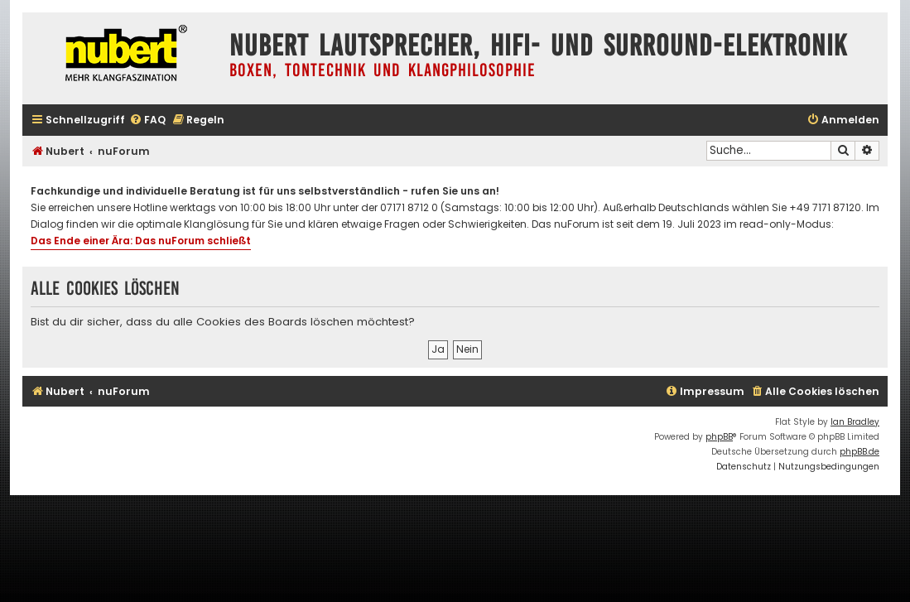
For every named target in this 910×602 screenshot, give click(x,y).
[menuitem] (147, 120)
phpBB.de (859, 451)
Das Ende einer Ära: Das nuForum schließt (141, 241)
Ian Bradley (855, 422)
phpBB (719, 437)
